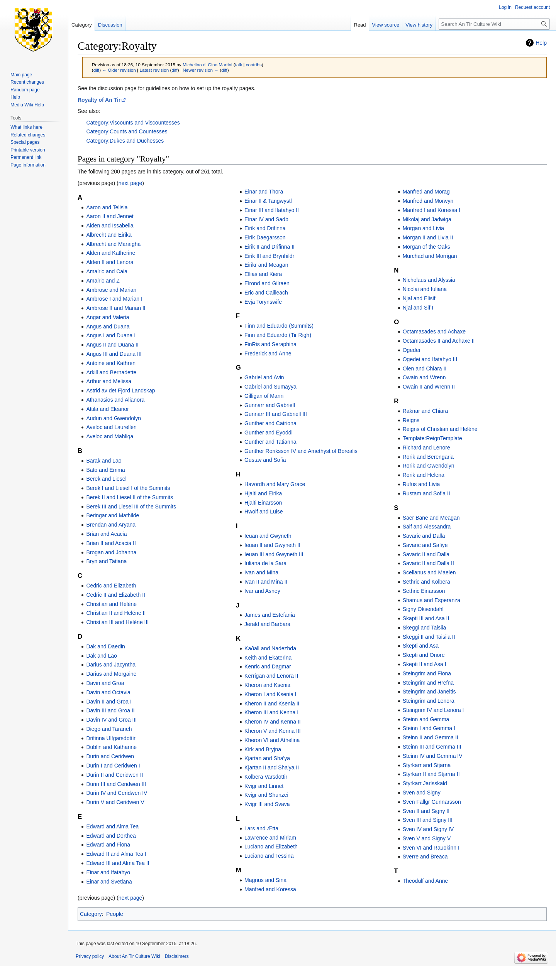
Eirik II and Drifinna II (269, 247)
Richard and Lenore (426, 447)
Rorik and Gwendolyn (428, 466)
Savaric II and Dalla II (428, 563)
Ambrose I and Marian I (114, 299)
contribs (254, 64)
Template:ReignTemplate (432, 438)
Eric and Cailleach (266, 292)
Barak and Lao (103, 461)
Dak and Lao (101, 656)
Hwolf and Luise (263, 511)
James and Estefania (269, 615)
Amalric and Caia (106, 271)
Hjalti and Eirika (263, 493)
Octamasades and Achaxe (434, 331)
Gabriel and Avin (264, 377)
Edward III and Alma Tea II (117, 863)
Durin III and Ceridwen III (116, 784)
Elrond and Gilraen (267, 283)
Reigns (411, 420)
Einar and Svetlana (109, 881)
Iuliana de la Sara (265, 563)
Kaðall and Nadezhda (270, 648)
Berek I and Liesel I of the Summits (128, 488)
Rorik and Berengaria (428, 457)
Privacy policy (90, 956)
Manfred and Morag (426, 191)
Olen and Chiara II (425, 368)
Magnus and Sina (265, 880)
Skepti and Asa (421, 646)
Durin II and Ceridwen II (114, 775)
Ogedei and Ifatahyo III (430, 359)
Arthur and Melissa (108, 381)
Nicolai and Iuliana (425, 289)
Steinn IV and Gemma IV (433, 756)
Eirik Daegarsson (265, 237)
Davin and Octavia (108, 692)
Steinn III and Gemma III (432, 747)
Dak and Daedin (105, 646)
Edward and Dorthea (111, 836)
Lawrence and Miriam (270, 838)
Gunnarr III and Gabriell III (275, 414)
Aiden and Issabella (109, 225)
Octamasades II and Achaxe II (439, 341)
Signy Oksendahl (423, 609)
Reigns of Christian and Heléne (440, 429)
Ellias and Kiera (263, 274)
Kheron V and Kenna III (272, 731)
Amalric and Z (102, 281)
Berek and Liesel (106, 479)
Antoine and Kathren (111, 363)
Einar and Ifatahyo (108, 872)
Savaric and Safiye (425, 545)
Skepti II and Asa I (424, 664)
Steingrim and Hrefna (428, 683)
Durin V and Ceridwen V (115, 802)
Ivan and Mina (261, 572)
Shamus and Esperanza (431, 600)
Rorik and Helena (423, 475)
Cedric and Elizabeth (111, 585)
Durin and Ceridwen (110, 756)
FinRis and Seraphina (270, 344)
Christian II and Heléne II (116, 613)
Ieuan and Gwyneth (267, 536)
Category (91, 914)
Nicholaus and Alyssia (429, 280)
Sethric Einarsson (424, 591)
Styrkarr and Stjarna (427, 765)
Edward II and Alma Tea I (116, 854)
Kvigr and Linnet (263, 786)
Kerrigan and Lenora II (271, 676)
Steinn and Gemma (426, 719)
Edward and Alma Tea (112, 826)
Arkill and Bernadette (111, 372)
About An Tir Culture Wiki (134, 956)
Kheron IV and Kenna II (272, 722)
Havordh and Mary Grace (274, 484)
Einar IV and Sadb (266, 219)
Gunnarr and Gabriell (269, 405)
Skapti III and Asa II (426, 618)
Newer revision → (201, 69)
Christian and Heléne (111, 604)
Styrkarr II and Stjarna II (431, 774)
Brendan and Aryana (111, 525)
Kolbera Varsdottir (265, 777)
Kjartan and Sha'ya (267, 758)
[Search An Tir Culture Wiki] (494, 24)
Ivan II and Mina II (265, 582)
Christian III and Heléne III (117, 622)
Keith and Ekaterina (268, 658)
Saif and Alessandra (427, 526)
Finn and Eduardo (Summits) (279, 326)
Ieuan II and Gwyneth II (272, 545)
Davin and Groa (105, 683)
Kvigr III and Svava (267, 804)
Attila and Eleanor (107, 409)
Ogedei (411, 350)
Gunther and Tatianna (270, 442)
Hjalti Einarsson (263, 503)
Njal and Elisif (419, 298)
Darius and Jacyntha (111, 664)
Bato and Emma (105, 470)
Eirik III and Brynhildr (269, 256)
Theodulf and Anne (425, 881)
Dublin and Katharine (111, 747)
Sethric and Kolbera (426, 582)
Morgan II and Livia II (428, 237)
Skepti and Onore (424, 655)
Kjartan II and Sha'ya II (271, 767)
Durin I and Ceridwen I (113, 765)
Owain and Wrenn (424, 377)
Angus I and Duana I (111, 335)
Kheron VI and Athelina (272, 740)
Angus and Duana (107, 326)
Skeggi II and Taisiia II (429, 637)
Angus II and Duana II (112, 345)
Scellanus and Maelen (429, 572)
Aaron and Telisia (106, 207)
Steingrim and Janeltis (429, 691)
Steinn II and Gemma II (430, 737)
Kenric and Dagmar (267, 666)
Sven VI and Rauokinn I (431, 848)
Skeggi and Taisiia (424, 627)
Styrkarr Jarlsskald (425, 783)
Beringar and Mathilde (112, 515)
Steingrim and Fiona (427, 673)
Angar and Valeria (107, 317)
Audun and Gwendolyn (113, 418)
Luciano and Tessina (268, 856)
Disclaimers (177, 956)
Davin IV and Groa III (111, 720)
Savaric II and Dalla (426, 554)
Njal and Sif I (418, 308)
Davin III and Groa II (110, 710)
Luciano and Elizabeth (271, 846)
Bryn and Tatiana (106, 561)
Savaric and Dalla (424, 536)
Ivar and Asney (262, 591)
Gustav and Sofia (265, 460)
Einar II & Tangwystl (268, 201)
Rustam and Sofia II (426, 493)
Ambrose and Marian (111, 290)
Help (541, 43)
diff (96, 69)
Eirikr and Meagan (266, 265)
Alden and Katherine (110, 253)
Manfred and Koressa (270, 889)
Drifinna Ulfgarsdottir (111, 738)
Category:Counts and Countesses (126, 131)
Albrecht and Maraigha (113, 244)
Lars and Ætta (261, 828)
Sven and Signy (422, 792)
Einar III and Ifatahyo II (271, 210)
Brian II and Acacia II (111, 543)
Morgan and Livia (423, 228)
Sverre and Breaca (425, 856)
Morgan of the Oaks (426, 247)
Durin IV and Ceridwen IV (116, 793)
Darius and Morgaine (111, 674)
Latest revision (154, 69)
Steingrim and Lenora (428, 701)
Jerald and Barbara (267, 624)
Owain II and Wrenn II (429, 387)
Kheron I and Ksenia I (270, 694)
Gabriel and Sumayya (270, 387)
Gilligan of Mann (263, 396)
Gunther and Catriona (270, 423)
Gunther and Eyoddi (268, 432)
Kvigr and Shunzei (266, 795)
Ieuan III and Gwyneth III (273, 554)
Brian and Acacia (106, 534)
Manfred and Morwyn (428, 201)
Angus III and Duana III (113, 354)
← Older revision (119, 69)
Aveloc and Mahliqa (109, 436)
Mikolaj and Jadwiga (427, 219)
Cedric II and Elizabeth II (115, 595)
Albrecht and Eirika (109, 235)
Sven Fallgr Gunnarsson (432, 802)
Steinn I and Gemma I (429, 728)
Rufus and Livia (421, 484)
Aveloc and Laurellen (111, 427)
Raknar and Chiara (425, 411)
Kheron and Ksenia (267, 685)
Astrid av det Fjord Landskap (120, 390)
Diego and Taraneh (109, 729)
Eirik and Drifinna (265, 228)
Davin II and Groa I (109, 701)
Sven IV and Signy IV (428, 829)
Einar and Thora (263, 191)
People (114, 914)
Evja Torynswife (263, 302)
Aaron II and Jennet (109, 216)
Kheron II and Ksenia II (271, 703)
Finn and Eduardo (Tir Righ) (277, 335)
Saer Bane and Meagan (431, 518)
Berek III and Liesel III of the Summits (131, 506)
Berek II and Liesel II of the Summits (129, 497)
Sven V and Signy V (427, 838)
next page (130, 183)
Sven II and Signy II (426, 811)
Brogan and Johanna (111, 552)
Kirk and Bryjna (262, 749)
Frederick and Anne (267, 353)
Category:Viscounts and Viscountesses (133, 122)
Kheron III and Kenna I (271, 712)
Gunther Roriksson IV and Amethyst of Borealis (301, 451)
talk (238, 64)
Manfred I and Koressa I (431, 210)
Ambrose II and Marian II (115, 308)
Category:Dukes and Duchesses (125, 141)
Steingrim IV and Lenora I (433, 710)
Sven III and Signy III (428, 820)
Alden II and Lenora (109, 262)
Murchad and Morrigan (430, 256)
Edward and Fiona (108, 844)
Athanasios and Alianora (115, 400)
